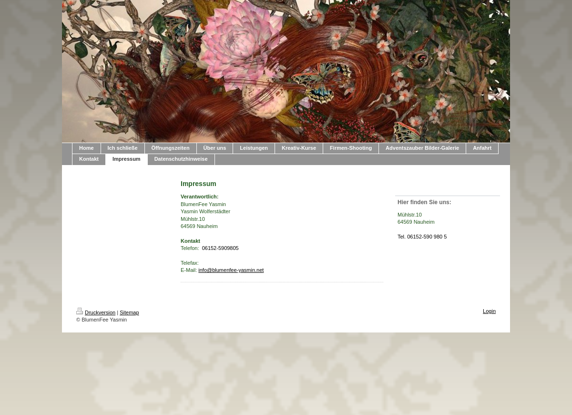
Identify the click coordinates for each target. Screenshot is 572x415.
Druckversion (95, 312)
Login (489, 311)
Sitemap (129, 312)
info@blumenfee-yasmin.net (231, 270)
